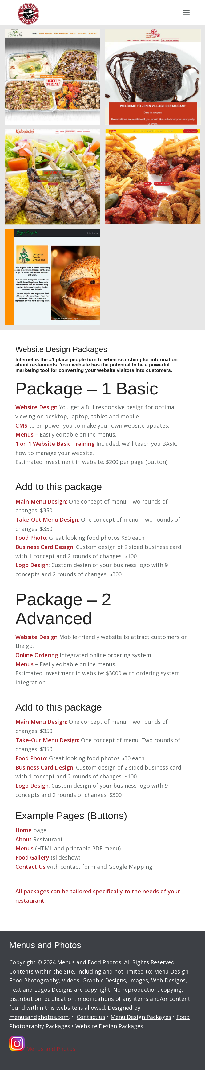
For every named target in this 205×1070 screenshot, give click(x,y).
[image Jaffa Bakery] (55, 279)
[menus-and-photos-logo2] (85, 12)
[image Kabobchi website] (55, 179)
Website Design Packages (109, 1026)
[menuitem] (186, 12)
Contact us (91, 1017)
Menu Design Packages (141, 1017)
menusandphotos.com (39, 1017)
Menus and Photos (42, 1045)
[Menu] (186, 12)
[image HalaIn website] (55, 79)
